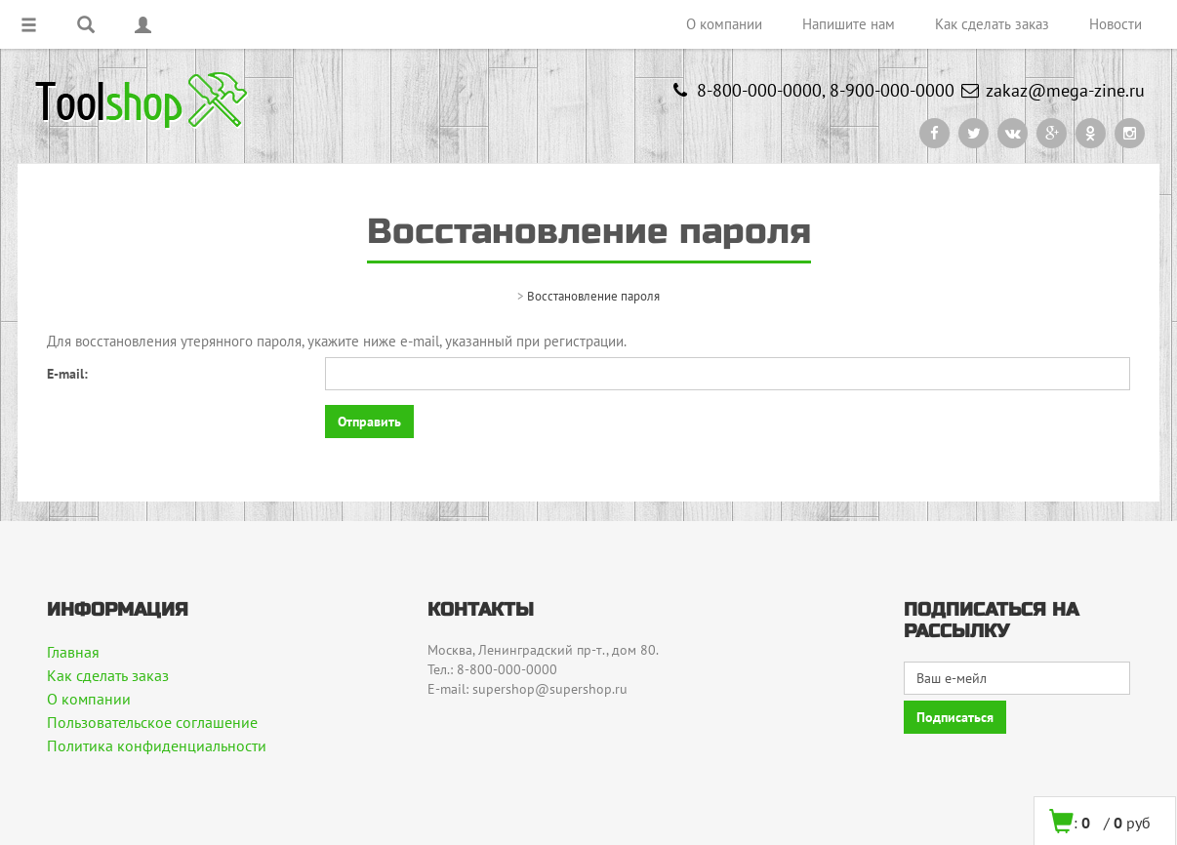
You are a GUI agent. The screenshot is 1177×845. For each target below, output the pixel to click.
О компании (724, 24)
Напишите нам (848, 24)
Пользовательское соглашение (152, 722)
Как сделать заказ (992, 24)
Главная (73, 652)
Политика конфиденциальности (156, 745)
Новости (1115, 24)
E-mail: (67, 373)
